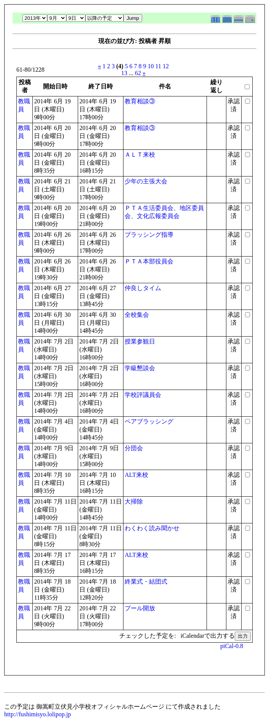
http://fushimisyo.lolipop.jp (37, 714)
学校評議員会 (143, 394)
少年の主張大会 (146, 181)
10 (151, 66)
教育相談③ (140, 101)
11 (158, 66)
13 (124, 73)
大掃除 (134, 501)
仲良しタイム (143, 288)
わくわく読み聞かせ (152, 528)
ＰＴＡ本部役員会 (149, 261)
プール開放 (140, 608)
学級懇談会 (140, 368)
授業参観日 (140, 341)
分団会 (134, 448)
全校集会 (137, 314)
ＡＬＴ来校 (140, 154)
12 (166, 66)
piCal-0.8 (231, 646)
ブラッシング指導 (149, 234)
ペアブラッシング (149, 421)
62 (138, 73)
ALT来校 (136, 475)
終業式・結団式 (146, 581)
